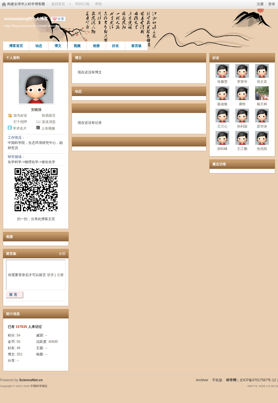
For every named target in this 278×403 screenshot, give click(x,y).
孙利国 (242, 126)
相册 (96, 46)
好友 (115, 46)
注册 (260, 4)
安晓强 (36, 110)
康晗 (242, 104)
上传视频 (48, 128)
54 (18, 335)
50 (18, 342)
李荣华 (242, 82)
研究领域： (16, 157)
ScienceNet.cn (31, 380)
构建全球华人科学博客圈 (26, 4)
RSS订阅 (82, 4)
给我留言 (49, 116)
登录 (271, 4)
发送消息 (49, 122)
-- (46, 335)
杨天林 (262, 104)
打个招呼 (20, 122)
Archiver (202, 380)
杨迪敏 (222, 104)
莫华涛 (262, 126)
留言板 (136, 46)
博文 (57, 46)
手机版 (217, 380)
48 (18, 348)
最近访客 (219, 164)
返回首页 (58, 4)
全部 (62, 254)
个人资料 (13, 58)
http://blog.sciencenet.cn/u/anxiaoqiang (33, 26)
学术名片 (20, 128)
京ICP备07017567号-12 (258, 380)
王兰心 (222, 126)
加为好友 (20, 116)
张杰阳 (262, 149)
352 (19, 354)
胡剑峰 (222, 149)
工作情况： (16, 138)
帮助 (98, 4)
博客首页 (16, 46)
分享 (60, 19)
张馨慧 (222, 82)
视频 (77, 46)
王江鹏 (242, 149)
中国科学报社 (39, 386)
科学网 (231, 380)
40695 (53, 342)
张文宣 (262, 82)
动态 (38, 46)
